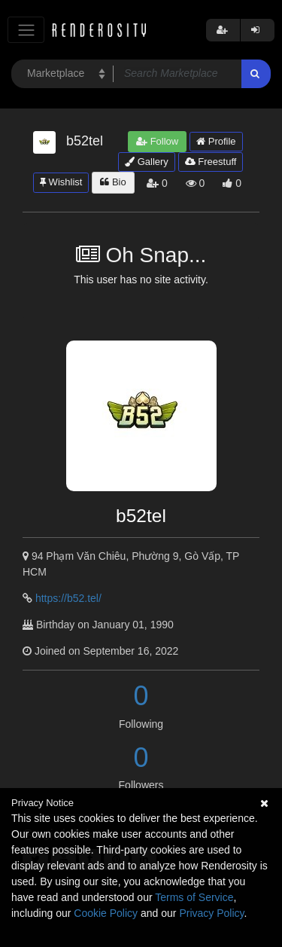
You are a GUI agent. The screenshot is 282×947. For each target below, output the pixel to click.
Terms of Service (194, 897)
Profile (215, 141)
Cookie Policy (106, 913)
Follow (157, 141)
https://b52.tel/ (68, 598)
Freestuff (211, 161)
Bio (113, 182)
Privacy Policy (211, 913)
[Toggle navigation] (26, 30)
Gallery (146, 161)
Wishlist (61, 182)
